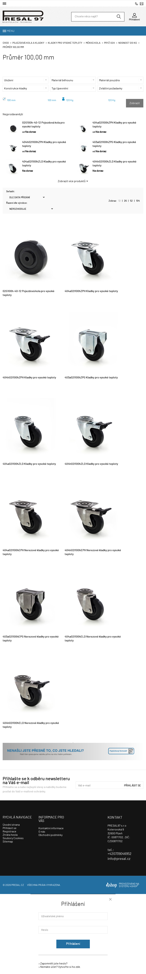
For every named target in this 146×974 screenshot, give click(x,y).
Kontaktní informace (51, 828)
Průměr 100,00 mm (13, 47)
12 (119, 201)
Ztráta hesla (10, 834)
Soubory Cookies (13, 838)
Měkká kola (93, 43)
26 (125, 201)
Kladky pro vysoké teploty (65, 43)
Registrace (9, 831)
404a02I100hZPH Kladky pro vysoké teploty (91, 291)
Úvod (6, 43)
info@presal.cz (141, 3)
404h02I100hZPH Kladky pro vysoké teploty (29, 377)
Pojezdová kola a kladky (28, 43)
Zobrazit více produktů (72, 181)
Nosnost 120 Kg (127, 43)
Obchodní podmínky (50, 835)
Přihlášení (73, 944)
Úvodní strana (11, 824)
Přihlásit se (132, 785)
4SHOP (134, 886)
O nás (41, 831)
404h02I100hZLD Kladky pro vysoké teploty (91, 463)
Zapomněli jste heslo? (53, 963)
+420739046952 (136, 3)
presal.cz (17, 885)
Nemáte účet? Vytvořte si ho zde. (60, 967)
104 (138, 201)
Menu (10, 31)
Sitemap (8, 841)
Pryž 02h (109, 43)
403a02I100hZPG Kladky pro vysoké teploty (91, 377)
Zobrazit (135, 103)
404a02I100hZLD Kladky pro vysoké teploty (29, 463)
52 (131, 201)
